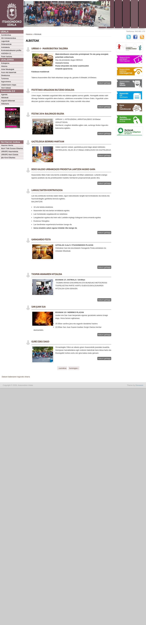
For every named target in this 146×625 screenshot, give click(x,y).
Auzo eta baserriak (8, 72)
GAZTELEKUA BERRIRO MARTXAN (47, 141)
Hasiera (29, 34)
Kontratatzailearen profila (11, 50)
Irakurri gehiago (104, 83)
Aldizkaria (5, 104)
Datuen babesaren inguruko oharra (16, 377)
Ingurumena (6, 82)
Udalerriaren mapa (8, 85)
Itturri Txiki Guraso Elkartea (12, 148)
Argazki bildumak (8, 101)
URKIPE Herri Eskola (9, 154)
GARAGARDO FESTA (41, 239)
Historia (4, 66)
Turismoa (5, 78)
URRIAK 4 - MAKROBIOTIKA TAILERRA (49, 48)
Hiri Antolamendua (8, 38)
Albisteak (4, 98)
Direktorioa (5, 75)
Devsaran (139, 385)
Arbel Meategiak (7, 69)
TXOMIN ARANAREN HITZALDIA (46, 274)
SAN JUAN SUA (38, 306)
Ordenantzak (6, 44)
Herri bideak (6, 88)
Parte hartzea (6, 56)
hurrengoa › (73, 368)
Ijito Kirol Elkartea (8, 158)
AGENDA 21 (6, 53)
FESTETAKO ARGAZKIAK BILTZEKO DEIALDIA (52, 89)
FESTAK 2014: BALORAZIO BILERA (47, 113)
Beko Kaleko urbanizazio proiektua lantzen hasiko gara (63, 169)
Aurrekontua (6, 35)
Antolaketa (5, 47)
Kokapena (5, 63)
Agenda (4, 94)
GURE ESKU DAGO (40, 341)
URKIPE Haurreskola (9, 151)
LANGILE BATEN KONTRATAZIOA (47, 190)
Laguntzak (5, 41)
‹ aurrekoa (62, 368)
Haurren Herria (7, 145)
